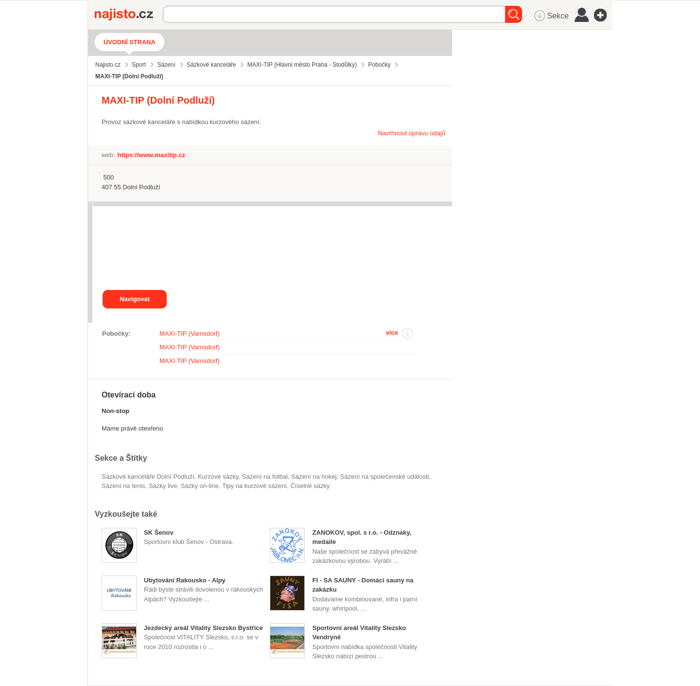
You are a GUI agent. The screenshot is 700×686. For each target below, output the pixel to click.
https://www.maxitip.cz (151, 155)
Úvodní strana (130, 42)
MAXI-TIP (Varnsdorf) (189, 333)
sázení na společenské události (384, 476)
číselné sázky (310, 485)
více (392, 332)
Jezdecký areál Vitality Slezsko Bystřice (203, 628)
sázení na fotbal (265, 476)
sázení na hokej (313, 476)
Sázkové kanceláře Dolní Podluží (148, 476)
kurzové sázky (218, 476)
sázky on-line (200, 485)
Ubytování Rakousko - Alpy (185, 580)
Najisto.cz (129, 14)
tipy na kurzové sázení (254, 485)
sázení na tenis (123, 485)
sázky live (163, 485)
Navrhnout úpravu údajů (411, 133)
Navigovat (135, 299)
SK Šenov (159, 532)
